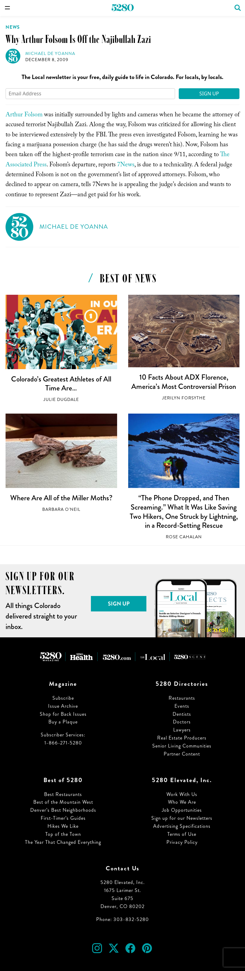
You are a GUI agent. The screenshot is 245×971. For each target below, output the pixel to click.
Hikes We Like (63, 826)
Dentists (182, 714)
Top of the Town (63, 834)
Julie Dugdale (61, 399)
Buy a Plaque (63, 721)
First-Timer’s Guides (63, 818)
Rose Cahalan (184, 537)
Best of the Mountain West (63, 802)
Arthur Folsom (24, 115)
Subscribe (63, 698)
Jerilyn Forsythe (184, 398)
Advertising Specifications (181, 826)
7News (125, 165)
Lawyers (182, 729)
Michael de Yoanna (50, 53)
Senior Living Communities (181, 745)
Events (181, 706)
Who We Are (182, 802)
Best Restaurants (63, 794)
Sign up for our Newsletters (181, 818)
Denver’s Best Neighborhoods (63, 810)
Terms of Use (181, 834)
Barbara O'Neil (61, 509)
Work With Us (181, 794)
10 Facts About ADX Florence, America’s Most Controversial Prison (183, 382)
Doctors (182, 721)
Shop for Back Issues (63, 714)
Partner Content (182, 753)
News (13, 27)
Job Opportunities (182, 810)
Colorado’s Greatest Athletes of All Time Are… (61, 384)
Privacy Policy (182, 842)
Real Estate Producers (181, 737)
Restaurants (182, 698)
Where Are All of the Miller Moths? (61, 498)
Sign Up (209, 93)
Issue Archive (63, 706)
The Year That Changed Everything (63, 842)
